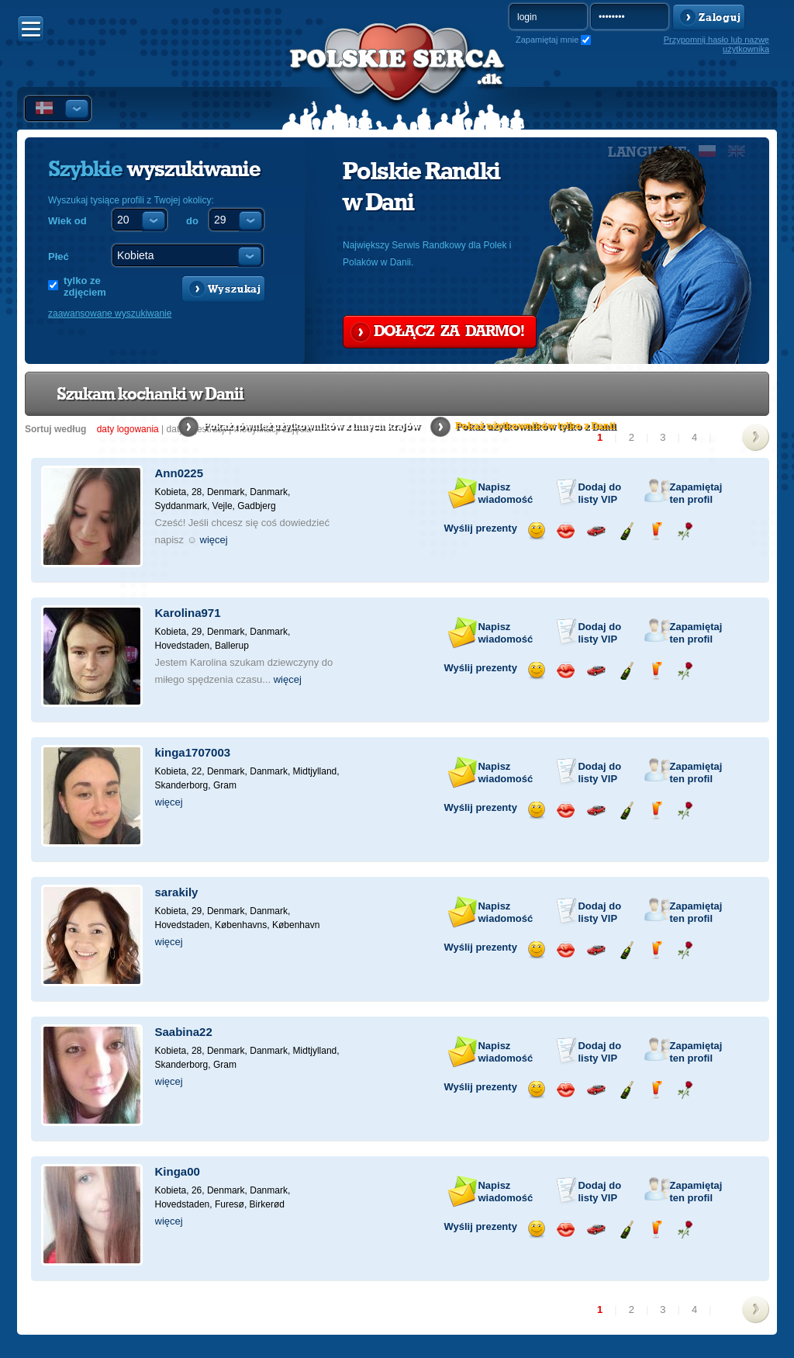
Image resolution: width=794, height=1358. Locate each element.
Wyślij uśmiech (536, 531)
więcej (214, 540)
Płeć (58, 256)
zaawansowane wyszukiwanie (109, 313)
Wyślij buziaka (566, 531)
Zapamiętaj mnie (547, 39)
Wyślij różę (685, 531)
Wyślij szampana (626, 531)
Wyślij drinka (656, 531)
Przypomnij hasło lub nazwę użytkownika (716, 44)
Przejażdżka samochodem (596, 531)
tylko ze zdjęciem (85, 286)
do (192, 221)
